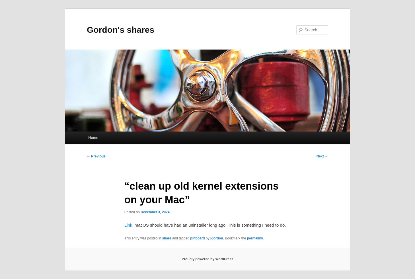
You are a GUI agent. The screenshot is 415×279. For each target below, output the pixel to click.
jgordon (216, 238)
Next (322, 156)
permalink (255, 238)
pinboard (197, 238)
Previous (96, 156)
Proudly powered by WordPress (207, 259)
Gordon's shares (120, 29)
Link (128, 225)
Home (93, 138)
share (166, 238)
